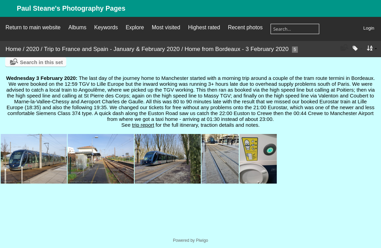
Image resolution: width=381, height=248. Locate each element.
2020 (32, 49)
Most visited (166, 27)
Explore (135, 27)
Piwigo (202, 240)
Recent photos (245, 27)
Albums (77, 27)
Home (13, 49)
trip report (143, 125)
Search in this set (41, 62)
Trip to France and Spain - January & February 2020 (111, 49)
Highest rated (204, 27)
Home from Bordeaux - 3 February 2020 (237, 49)
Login (368, 28)
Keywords (106, 27)
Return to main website (33, 27)
